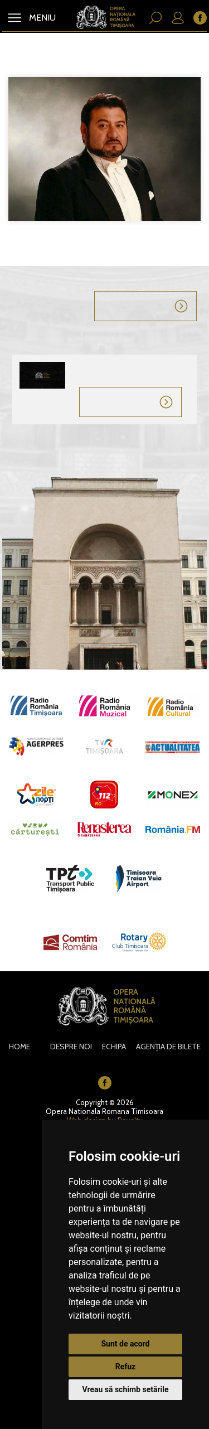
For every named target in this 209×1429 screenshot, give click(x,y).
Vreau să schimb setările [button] (125, 1389)
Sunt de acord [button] (125, 1343)
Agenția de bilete (168, 1047)
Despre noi (71, 1047)
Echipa (114, 1047)
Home (19, 1047)
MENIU (41, 17)
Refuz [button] (125, 1366)
